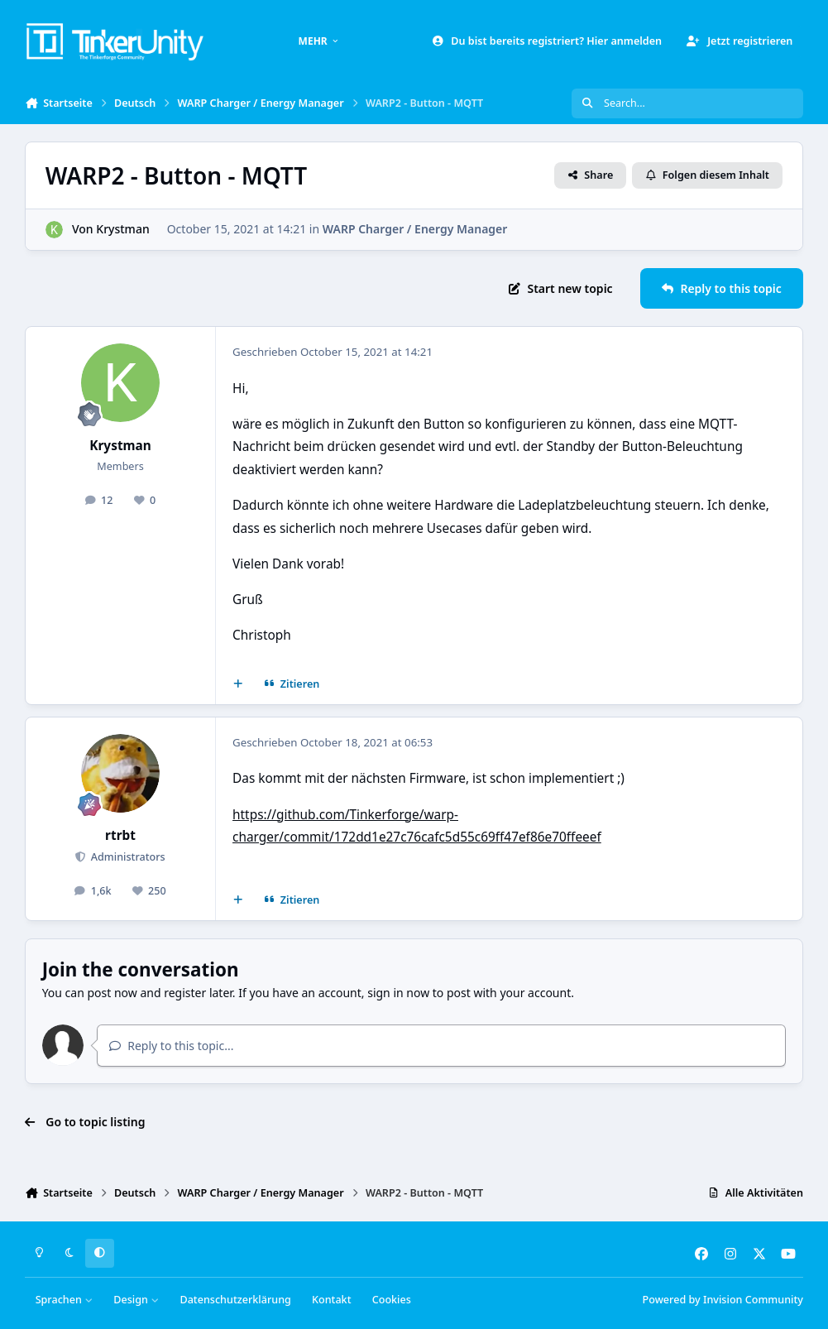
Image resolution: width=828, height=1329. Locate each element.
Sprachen (64, 1300)
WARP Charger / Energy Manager (415, 229)
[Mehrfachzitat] (238, 684)
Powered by (723, 1300)
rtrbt (120, 835)
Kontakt (331, 1300)
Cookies (391, 1300)
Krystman (122, 229)
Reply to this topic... (171, 1045)
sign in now (398, 992)
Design (136, 1300)
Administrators (127, 857)
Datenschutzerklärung (234, 1300)
